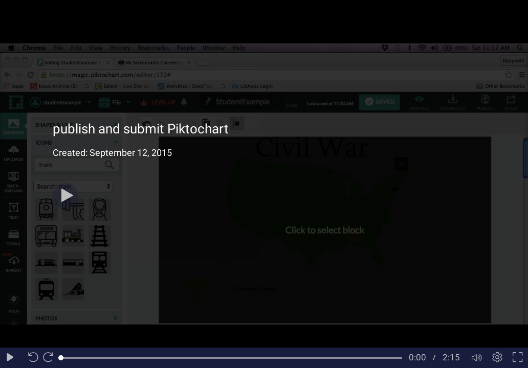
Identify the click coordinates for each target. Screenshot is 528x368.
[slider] (231, 358)
